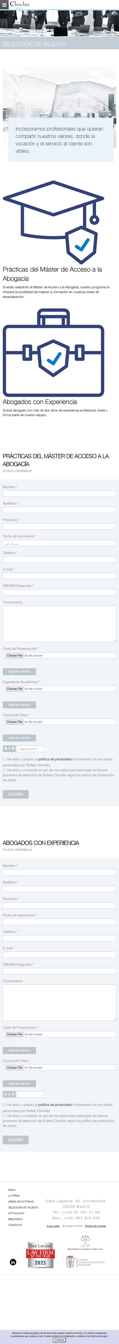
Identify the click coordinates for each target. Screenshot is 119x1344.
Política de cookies (95, 1225)
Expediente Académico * (21, 682)
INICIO (11, 1189)
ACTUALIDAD (16, 1213)
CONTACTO (15, 1225)
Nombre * (10, 487)
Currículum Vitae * (16, 715)
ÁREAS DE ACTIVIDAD (21, 1201)
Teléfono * (10, 553)
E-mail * (9, 569)
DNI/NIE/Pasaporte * (18, 586)
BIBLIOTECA (15, 1219)
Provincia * (11, 520)
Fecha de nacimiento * (20, 536)
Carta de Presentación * (21, 649)
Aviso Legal (53, 1225)
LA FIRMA (14, 1195)
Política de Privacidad (54, 759)
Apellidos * (11, 503)
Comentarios (12, 602)
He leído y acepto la (21, 759)
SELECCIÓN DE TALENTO (23, 1207)
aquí (105, 1336)
